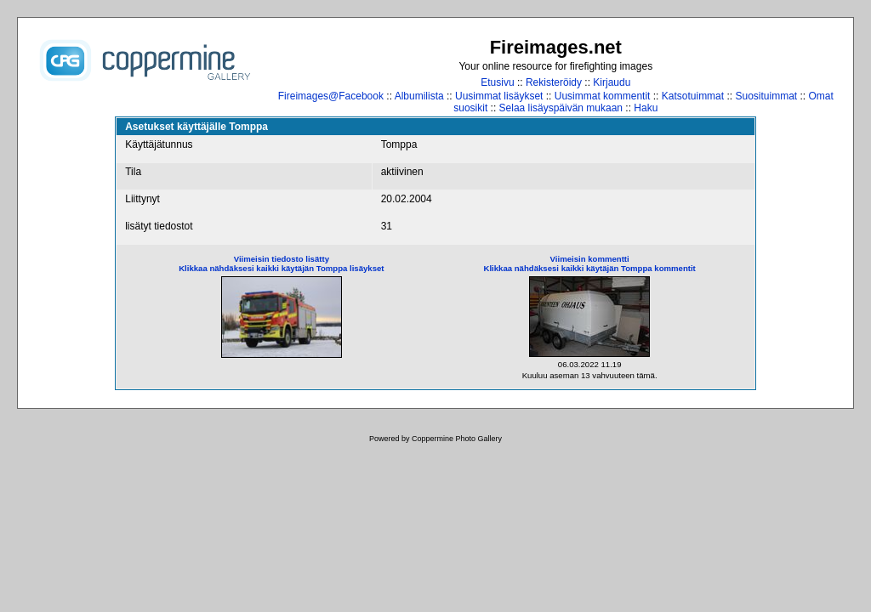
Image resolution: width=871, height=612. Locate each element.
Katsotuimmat (693, 96)
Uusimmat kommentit (603, 96)
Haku (646, 108)
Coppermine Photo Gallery (457, 438)
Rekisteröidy (554, 82)
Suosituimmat (766, 96)
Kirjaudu (611, 82)
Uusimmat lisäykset (499, 96)
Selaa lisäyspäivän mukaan (561, 108)
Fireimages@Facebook (331, 96)
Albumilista (419, 96)
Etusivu (497, 82)
